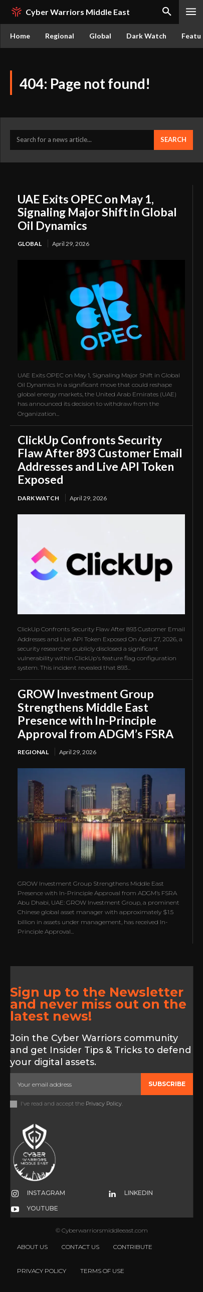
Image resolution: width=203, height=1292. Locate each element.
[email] (75, 1084)
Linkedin (138, 1193)
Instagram (46, 1193)
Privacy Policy (104, 1103)
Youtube (42, 1208)
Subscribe (166, 1084)
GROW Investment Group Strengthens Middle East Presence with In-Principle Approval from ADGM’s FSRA (95, 713)
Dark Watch (38, 498)
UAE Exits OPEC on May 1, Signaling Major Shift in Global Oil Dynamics (97, 212)
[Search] (173, 140)
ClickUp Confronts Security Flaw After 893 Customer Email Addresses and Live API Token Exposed (100, 459)
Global (30, 243)
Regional (33, 752)
